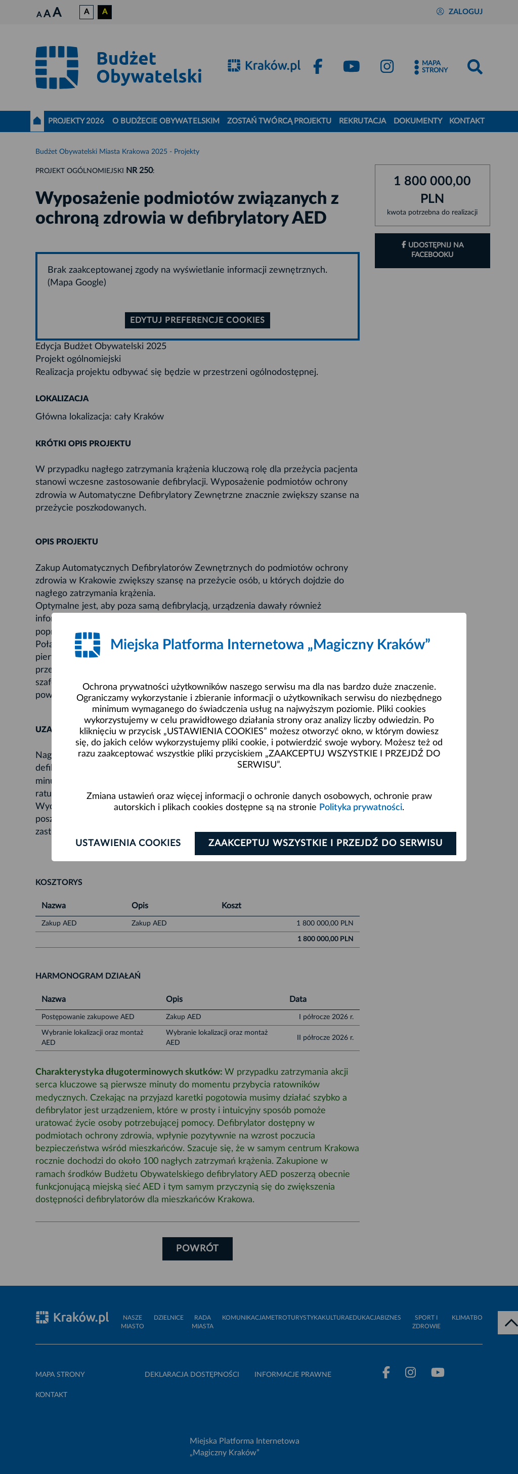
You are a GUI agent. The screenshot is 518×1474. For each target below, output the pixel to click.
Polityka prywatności (360, 807)
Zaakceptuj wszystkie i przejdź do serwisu (325, 843)
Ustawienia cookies (128, 843)
